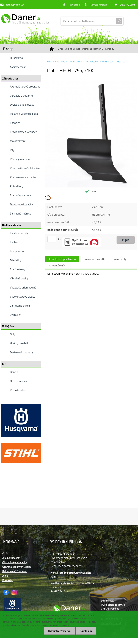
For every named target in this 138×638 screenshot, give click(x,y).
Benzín (14, 372)
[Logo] (25, 21)
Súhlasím (86, 631)
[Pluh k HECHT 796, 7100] (91, 83)
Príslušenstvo (18, 390)
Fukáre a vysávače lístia (24, 114)
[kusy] (51, 239)
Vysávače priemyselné (23, 287)
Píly (12, 150)
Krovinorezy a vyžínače (23, 132)
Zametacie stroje (20, 305)
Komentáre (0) (56, 265)
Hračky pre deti (19, 343)
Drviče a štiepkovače (22, 104)
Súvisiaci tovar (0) (94, 259)
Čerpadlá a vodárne (21, 95)
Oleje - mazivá (18, 381)
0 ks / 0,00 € (127, 4)
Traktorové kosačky (21, 204)
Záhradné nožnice (20, 213)
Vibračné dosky (19, 278)
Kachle (14, 242)
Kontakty (109, 49)
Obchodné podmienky (92, 49)
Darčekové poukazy (21, 352)
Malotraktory (18, 141)
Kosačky (15, 123)
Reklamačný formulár (14, 571)
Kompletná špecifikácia (62, 259)
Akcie (5, 576)
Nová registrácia (98, 5)
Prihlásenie (74, 5)
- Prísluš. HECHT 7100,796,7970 (83, 61)
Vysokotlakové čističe (22, 296)
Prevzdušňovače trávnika (25, 168)
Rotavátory (16, 186)
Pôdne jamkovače (20, 159)
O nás (60, 49)
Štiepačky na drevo (21, 195)
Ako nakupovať (72, 49)
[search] (119, 21)
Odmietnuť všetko (59, 631)
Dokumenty (119, 259)
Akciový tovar (18, 67)
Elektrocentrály (19, 233)
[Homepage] (52, 48)
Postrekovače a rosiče (23, 177)
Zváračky (15, 315)
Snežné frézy (17, 269)
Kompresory (17, 251)
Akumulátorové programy (25, 86)
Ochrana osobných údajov (16, 566)
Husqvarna (16, 58)
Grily (12, 334)
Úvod (49, 61)
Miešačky (15, 260)
